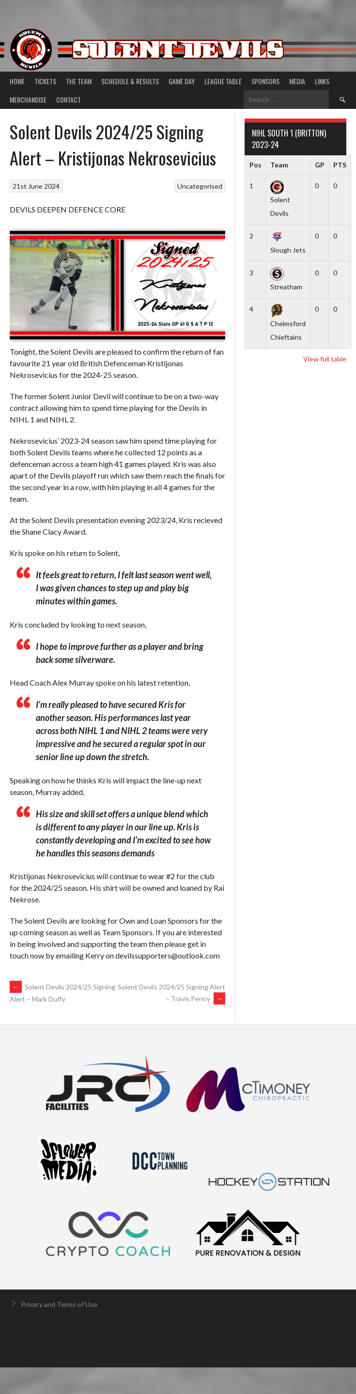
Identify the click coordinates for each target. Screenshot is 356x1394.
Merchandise (28, 99)
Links (322, 81)
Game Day (182, 81)
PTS (339, 165)
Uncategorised (199, 186)
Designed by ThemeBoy (316, 1373)
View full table (324, 359)
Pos (255, 165)
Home (17, 81)
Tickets (45, 81)
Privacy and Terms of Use (59, 1304)
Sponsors (265, 81)
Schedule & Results (130, 81)
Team (279, 165)
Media (297, 81)
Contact (68, 99)
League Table (223, 81)
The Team (79, 81)
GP (320, 165)
